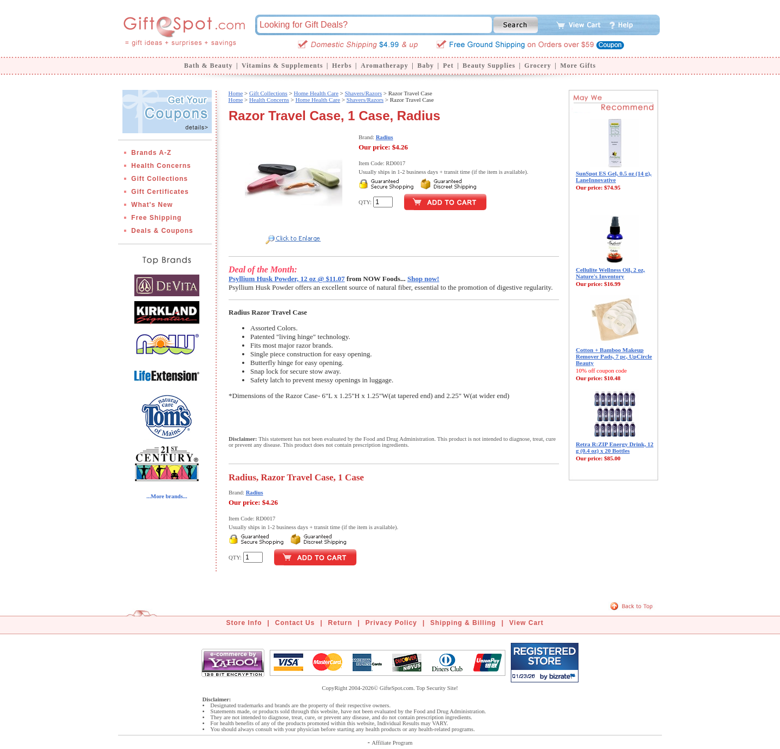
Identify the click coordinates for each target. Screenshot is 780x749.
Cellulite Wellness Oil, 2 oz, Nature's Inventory (610, 272)
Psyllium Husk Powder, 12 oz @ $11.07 (287, 279)
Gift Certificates (159, 192)
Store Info (244, 623)
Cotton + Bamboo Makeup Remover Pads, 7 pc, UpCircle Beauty (614, 356)
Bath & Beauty (208, 65)
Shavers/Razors (363, 93)
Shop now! (423, 279)
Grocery (537, 65)
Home (235, 93)
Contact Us (295, 623)
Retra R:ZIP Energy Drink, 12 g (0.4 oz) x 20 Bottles (614, 447)
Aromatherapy (384, 65)
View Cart (526, 623)
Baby (425, 65)
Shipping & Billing (463, 623)
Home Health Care (316, 93)
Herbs (342, 65)
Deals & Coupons (162, 231)
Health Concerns (161, 166)
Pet (448, 65)
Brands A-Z (151, 153)
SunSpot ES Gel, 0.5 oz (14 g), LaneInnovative (614, 176)
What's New (152, 205)
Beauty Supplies (489, 65)
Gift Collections (159, 179)
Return (340, 623)
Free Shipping (156, 218)
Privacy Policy (391, 623)
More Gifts (578, 65)
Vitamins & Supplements (282, 65)
